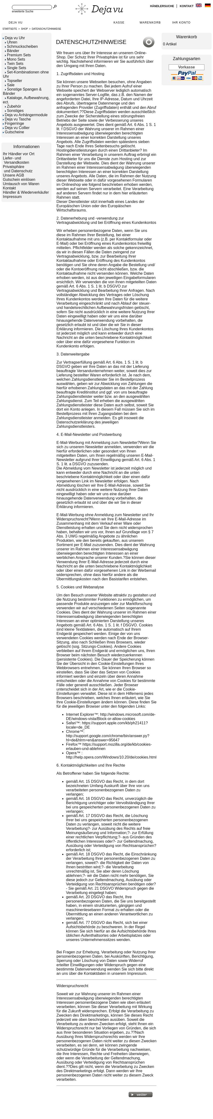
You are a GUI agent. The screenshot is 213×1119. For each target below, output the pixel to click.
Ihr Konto (181, 22)
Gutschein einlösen (19, 180)
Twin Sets (14, 64)
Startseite (10, 29)
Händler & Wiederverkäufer (26, 192)
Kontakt (187, 6)
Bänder (12, 51)
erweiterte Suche (22, 11)
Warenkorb (150, 22)
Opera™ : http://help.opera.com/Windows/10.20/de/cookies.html (111, 755)
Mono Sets (15, 59)
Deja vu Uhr (14, 38)
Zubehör (13, 106)
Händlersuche (162, 6)
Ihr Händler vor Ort (18, 154)
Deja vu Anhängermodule (25, 115)
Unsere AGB (13, 175)
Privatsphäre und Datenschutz (18, 169)
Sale (10, 85)
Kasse (118, 22)
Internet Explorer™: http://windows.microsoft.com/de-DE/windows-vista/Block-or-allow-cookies (111, 716)
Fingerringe (13, 123)
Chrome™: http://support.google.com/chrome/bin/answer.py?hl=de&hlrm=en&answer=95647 (107, 736)
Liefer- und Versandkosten (16, 160)
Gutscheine (13, 132)
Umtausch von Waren (21, 184)
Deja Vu (15, 22)
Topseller (13, 81)
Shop (24, 29)
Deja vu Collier (16, 128)
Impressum (12, 197)
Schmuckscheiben (21, 46)
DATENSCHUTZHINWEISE (46, 29)
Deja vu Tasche (17, 119)
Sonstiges (14, 111)
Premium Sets (18, 55)
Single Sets (15, 68)
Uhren (11, 42)
